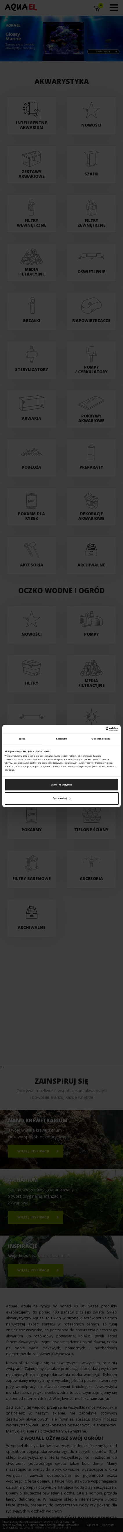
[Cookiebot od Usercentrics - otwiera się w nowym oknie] (93, 729)
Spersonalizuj (61, 798)
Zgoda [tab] (22, 738)
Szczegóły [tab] (61, 738)
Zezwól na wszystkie (61, 784)
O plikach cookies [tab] (100, 738)
